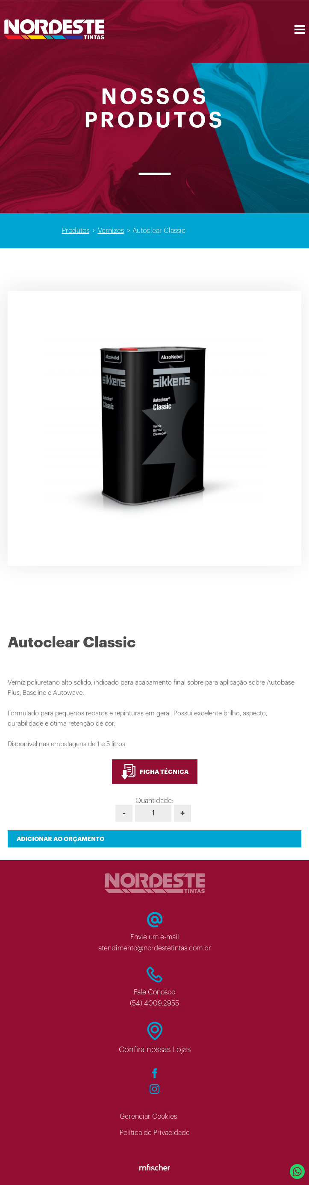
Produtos (75, 230)
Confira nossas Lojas (155, 1049)
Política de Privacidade (155, 1132)
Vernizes (111, 230)
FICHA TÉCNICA (154, 771)
